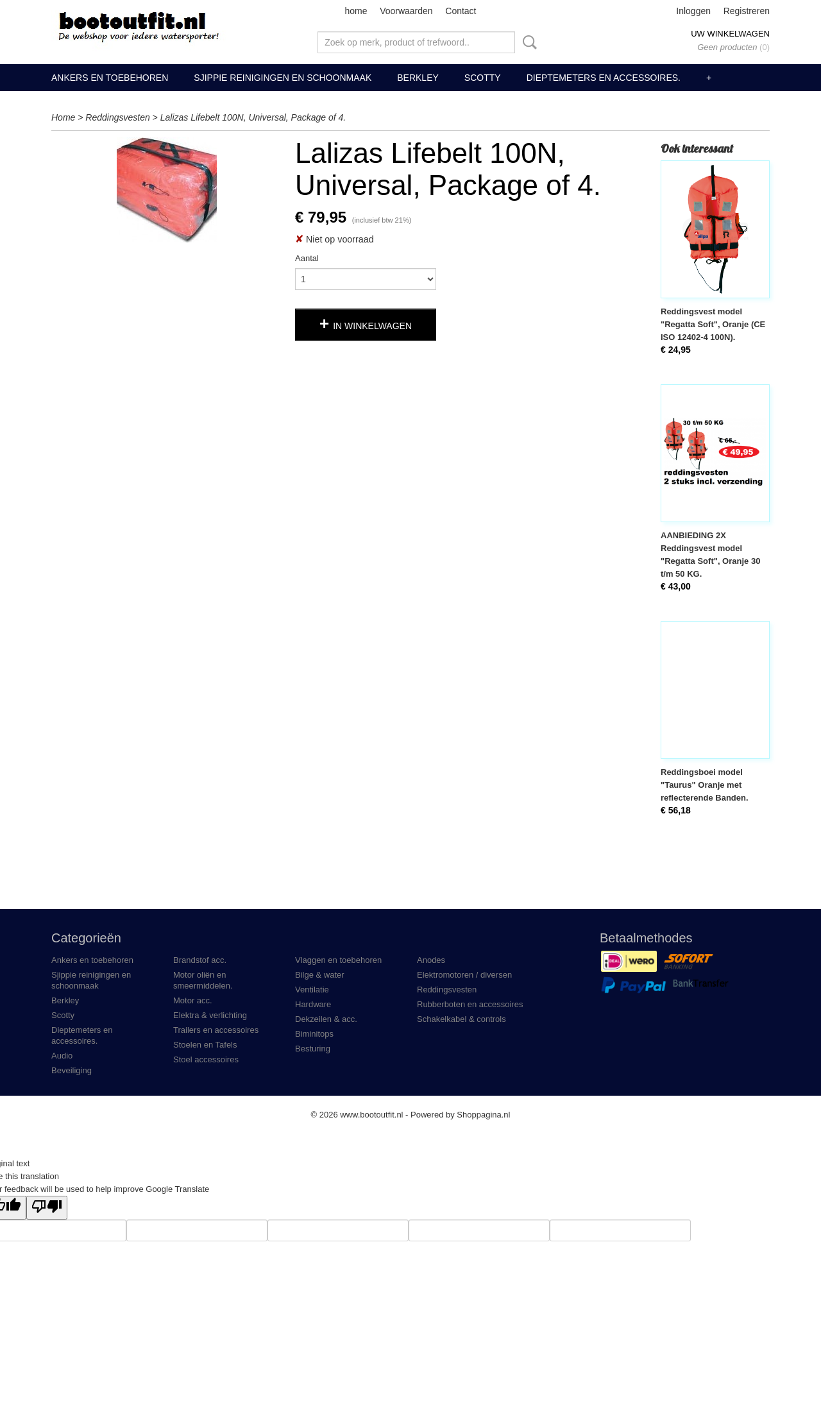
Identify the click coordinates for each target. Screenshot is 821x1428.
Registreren (747, 11)
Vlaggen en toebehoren (338, 960)
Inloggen (693, 11)
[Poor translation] (46, 1208)
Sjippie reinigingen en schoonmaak (282, 77)
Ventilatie (312, 989)
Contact (460, 11)
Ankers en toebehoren (109, 77)
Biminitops (314, 1034)
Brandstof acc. (199, 960)
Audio (61, 1055)
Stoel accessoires (206, 1059)
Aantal (307, 258)
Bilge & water (319, 975)
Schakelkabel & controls (461, 1019)
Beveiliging (71, 1070)
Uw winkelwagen (730, 33)
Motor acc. (192, 1000)
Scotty (482, 77)
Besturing (312, 1048)
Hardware (313, 1004)
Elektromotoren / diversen (464, 975)
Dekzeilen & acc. (326, 1019)
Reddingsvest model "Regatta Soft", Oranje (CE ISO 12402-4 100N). (713, 324)
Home (63, 117)
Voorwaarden (406, 11)
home (355, 11)
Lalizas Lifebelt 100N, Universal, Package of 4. (253, 117)
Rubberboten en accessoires (470, 1004)
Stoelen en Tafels (205, 1045)
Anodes (431, 960)
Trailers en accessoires (215, 1030)
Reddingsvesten (117, 117)
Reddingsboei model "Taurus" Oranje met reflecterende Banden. (705, 785)
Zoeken (527, 42)
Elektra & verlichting (210, 1015)
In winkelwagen (372, 326)
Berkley (418, 77)
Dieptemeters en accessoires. (604, 77)
